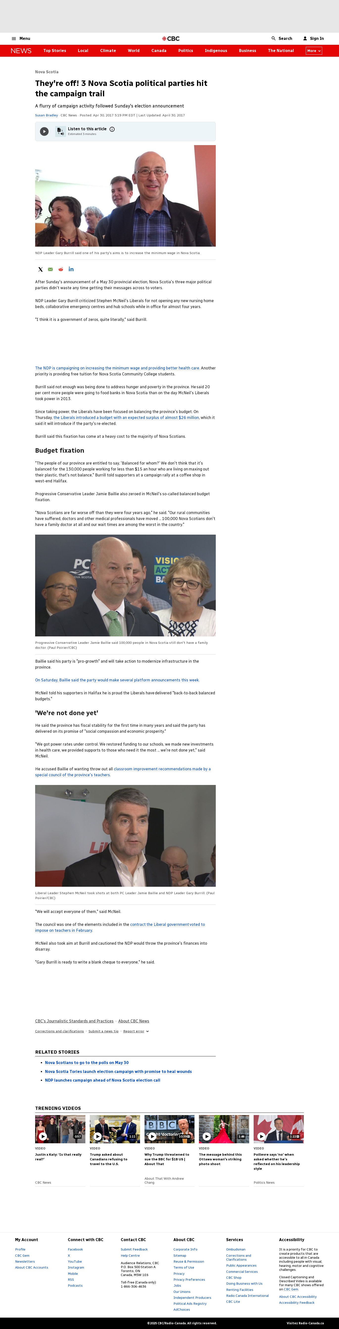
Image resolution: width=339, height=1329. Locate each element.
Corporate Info (185, 1249)
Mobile (73, 1274)
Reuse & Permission (188, 1261)
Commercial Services (242, 1272)
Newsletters (25, 1261)
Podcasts (75, 1285)
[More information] (112, 129)
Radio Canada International (247, 1296)
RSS (71, 1279)
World (134, 50)
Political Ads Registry (190, 1303)
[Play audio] (44, 131)
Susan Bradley (46, 115)
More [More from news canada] (314, 51)
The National (281, 50)
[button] (20, 38)
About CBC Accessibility (298, 1297)
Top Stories (54, 50)
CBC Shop (234, 1277)
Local (83, 50)
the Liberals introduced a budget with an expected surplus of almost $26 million (126, 417)
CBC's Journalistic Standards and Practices (74, 1021)
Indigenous (216, 50)
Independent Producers (192, 1298)
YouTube (75, 1261)
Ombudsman (235, 1249)
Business (247, 50)
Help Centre (130, 1255)
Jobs (177, 1285)
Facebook (75, 1249)
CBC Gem (22, 1255)
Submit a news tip (104, 1031)
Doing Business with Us (244, 1283)
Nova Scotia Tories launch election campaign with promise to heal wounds (118, 1071)
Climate (108, 50)
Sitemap (179, 1255)
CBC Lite (233, 1301)
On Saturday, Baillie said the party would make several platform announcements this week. (117, 680)
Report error (136, 1031)
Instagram (76, 1267)
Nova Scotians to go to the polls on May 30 (87, 1062)
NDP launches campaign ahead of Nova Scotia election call (102, 1080)
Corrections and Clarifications (238, 1257)
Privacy (179, 1274)
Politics (185, 50)
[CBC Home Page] (171, 39)
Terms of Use (183, 1267)
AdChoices (181, 1309)
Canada (159, 50)
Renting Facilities (239, 1290)
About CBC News (133, 1021)
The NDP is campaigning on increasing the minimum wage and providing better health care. (117, 368)
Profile (20, 1249)
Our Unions (182, 1292)
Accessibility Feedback (297, 1302)
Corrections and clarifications (59, 1031)
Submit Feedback (134, 1249)
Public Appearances (241, 1265)
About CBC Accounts (31, 1267)
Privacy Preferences (189, 1279)
